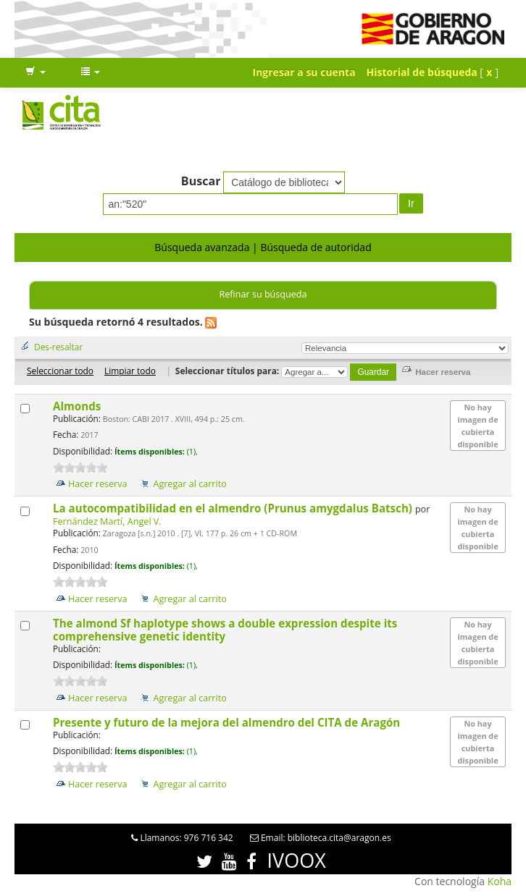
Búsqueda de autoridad (315, 247)
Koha (500, 881)
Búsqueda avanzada (201, 247)
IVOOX (296, 860)
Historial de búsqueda (422, 72)
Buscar (201, 181)
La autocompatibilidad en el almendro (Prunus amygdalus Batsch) (234, 508)
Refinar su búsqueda (262, 294)
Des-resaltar (58, 346)
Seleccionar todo (60, 370)
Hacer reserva (98, 484)
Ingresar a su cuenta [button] (304, 72)
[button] (35, 72)
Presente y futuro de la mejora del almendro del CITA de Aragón (228, 722)
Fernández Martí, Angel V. (107, 521)
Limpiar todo (130, 370)
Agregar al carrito (189, 484)
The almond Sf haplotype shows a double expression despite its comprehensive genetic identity (225, 629)
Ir (411, 203)
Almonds (78, 406)
